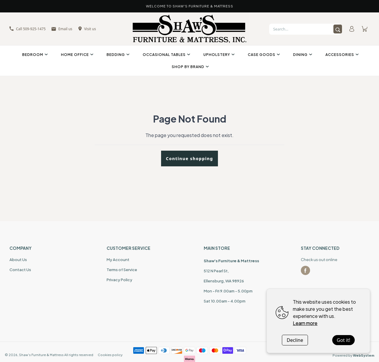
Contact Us (20, 269)
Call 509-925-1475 (27, 28)
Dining (302, 54)
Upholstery (218, 54)
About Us (18, 259)
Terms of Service (122, 269)
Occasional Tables (166, 54)
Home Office (76, 54)
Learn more (305, 323)
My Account (118, 259)
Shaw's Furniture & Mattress (41, 355)
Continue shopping (189, 158)
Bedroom (34, 54)
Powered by (353, 355)
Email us (62, 28)
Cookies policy (110, 355)
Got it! (343, 340)
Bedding (117, 54)
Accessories (341, 54)
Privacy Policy (119, 279)
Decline (295, 340)
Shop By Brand (189, 67)
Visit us (87, 28)
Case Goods (263, 54)
